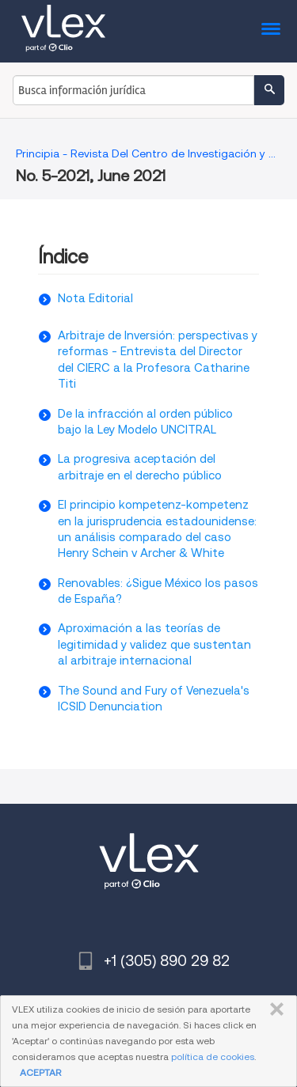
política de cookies (212, 1056)
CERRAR (273, 1009)
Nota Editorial (95, 298)
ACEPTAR (40, 1072)
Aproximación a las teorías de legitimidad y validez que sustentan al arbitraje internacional (154, 644)
